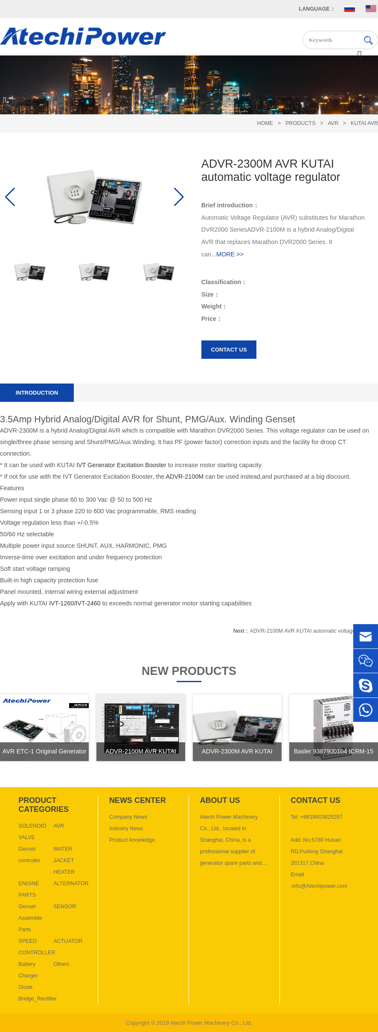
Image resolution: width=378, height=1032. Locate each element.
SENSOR (64, 907)
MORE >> (230, 254)
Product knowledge (132, 840)
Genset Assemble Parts (30, 918)
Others (61, 964)
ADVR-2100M (185, 476)
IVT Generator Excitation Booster (121, 465)
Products (300, 123)
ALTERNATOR (71, 884)
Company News (128, 817)
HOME (265, 123)
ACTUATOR (67, 941)
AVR (333, 123)
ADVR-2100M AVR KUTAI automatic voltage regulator (314, 631)
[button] (179, 197)
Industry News (126, 828)
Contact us (229, 349)
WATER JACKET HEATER (64, 860)
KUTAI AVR (364, 123)
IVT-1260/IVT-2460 (75, 603)
